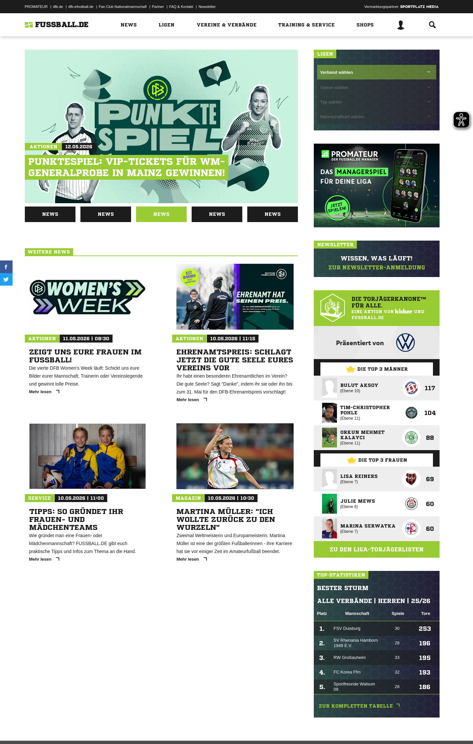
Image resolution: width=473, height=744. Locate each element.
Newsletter (207, 7)
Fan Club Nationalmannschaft (123, 7)
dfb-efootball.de (80, 7)
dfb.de (58, 7)
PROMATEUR (36, 7)
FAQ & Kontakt (181, 7)
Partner (158, 7)
